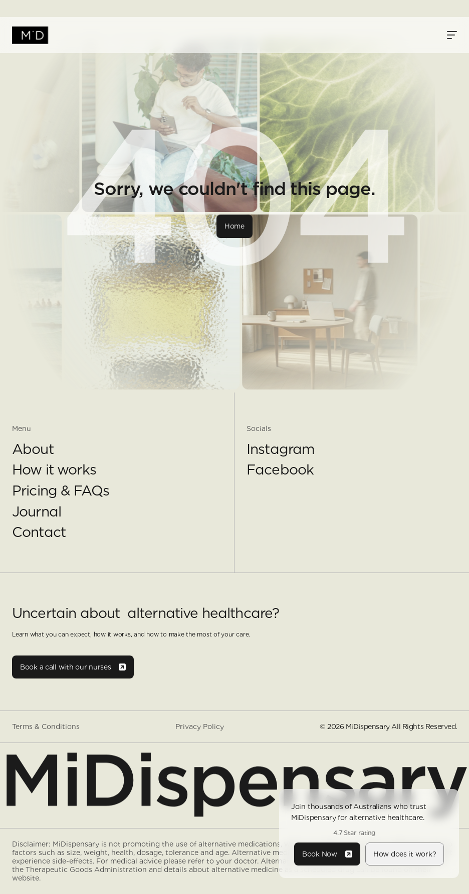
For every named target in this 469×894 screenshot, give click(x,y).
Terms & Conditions (46, 726)
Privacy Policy (199, 726)
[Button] (234, 226)
